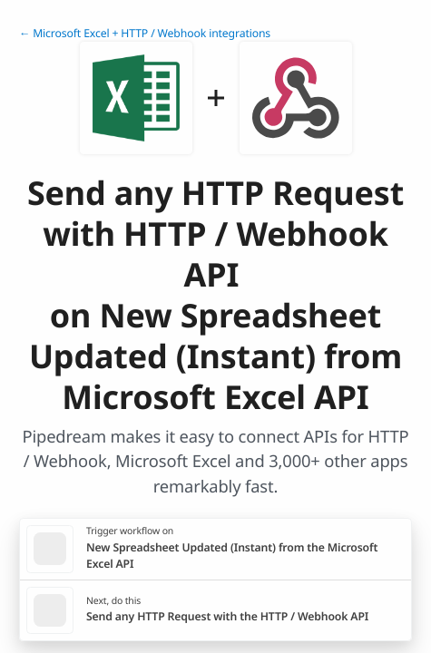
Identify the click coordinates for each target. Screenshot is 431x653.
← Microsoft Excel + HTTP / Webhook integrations (144, 33)
